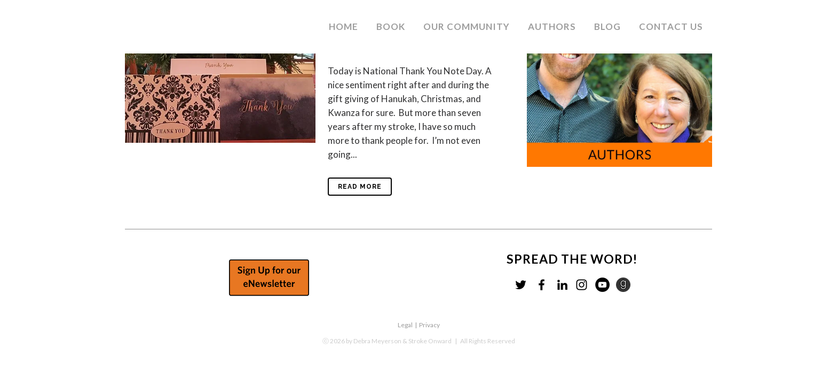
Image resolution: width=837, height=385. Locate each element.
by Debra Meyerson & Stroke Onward (399, 341)
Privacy (429, 325)
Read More (360, 186)
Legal (405, 325)
